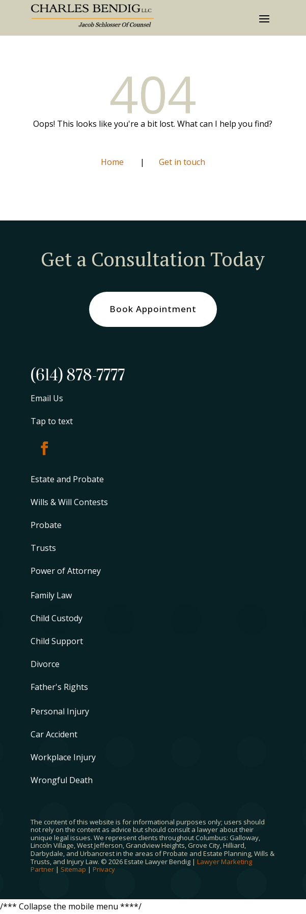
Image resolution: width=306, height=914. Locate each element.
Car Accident (54, 734)
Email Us (47, 398)
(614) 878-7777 (78, 375)
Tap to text (52, 421)
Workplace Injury (63, 757)
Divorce (45, 664)
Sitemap (73, 869)
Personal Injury (60, 711)
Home (113, 162)
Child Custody (56, 618)
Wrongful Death (62, 780)
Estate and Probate (67, 479)
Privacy (104, 869)
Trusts (43, 547)
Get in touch (182, 162)
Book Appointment (153, 309)
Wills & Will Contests (69, 502)
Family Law (51, 595)
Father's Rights (59, 687)
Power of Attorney (66, 570)
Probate (46, 525)
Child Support (57, 641)
